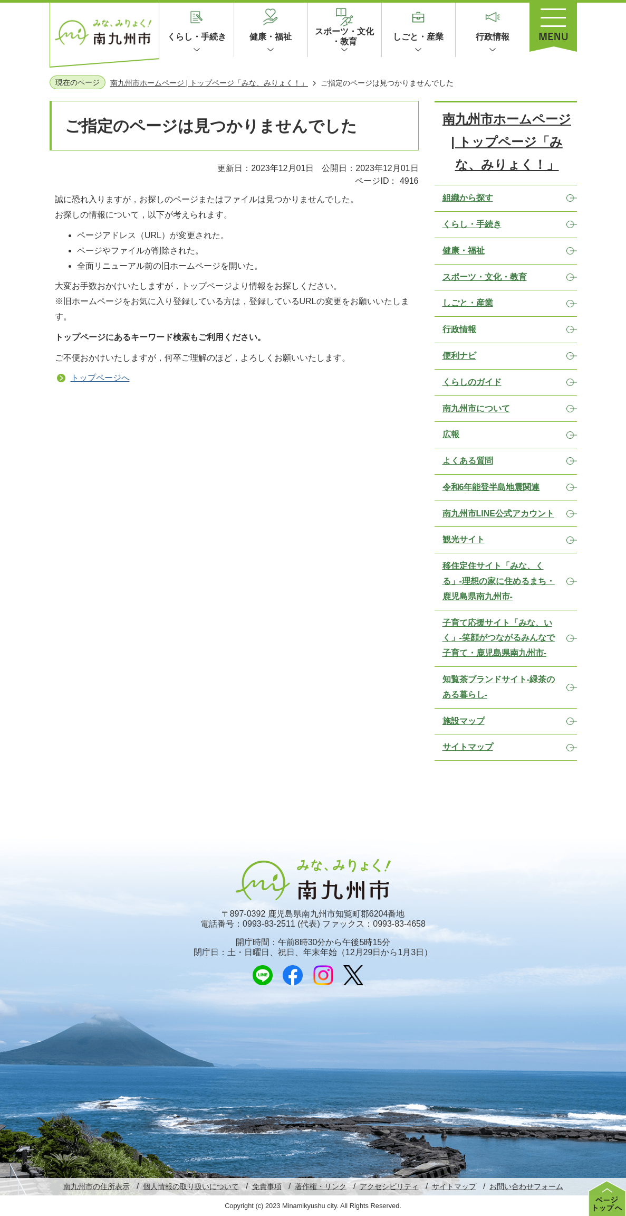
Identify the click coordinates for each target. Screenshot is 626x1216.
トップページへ (100, 377)
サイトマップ (454, 1186)
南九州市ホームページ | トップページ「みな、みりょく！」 (209, 83)
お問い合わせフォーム (526, 1186)
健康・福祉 (270, 36)
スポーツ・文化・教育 (344, 36)
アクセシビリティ (389, 1186)
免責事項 (267, 1186)
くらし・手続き (196, 36)
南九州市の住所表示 (96, 1186)
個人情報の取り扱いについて (191, 1186)
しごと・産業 (418, 36)
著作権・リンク (320, 1186)
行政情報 (492, 36)
